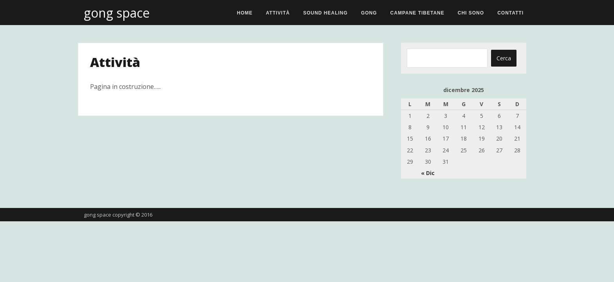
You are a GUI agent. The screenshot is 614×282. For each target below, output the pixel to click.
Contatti (510, 13)
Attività (278, 13)
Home (245, 13)
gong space (117, 12)
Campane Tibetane (417, 13)
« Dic (428, 173)
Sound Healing (325, 13)
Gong (369, 13)
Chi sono (471, 13)
